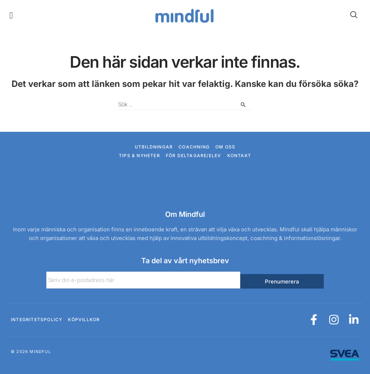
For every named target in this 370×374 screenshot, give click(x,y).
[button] (11, 15)
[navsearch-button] (350, 15)
